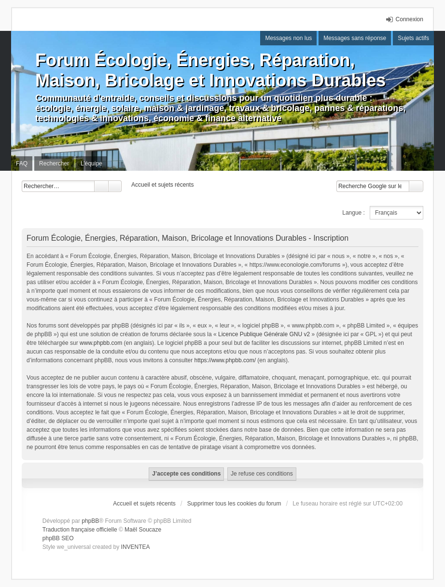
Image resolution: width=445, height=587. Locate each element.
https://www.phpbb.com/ (225, 360)
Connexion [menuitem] (409, 19)
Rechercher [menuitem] (54, 163)
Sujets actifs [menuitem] (413, 38)
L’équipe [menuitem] (91, 163)
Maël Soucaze (143, 529)
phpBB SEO (58, 538)
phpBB (90, 521)
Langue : (353, 212)
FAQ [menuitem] (22, 163)
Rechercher (101, 186)
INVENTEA (135, 547)
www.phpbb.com (101, 343)
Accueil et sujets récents (144, 503)
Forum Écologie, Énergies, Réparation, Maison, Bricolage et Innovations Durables (210, 70)
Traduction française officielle (79, 529)
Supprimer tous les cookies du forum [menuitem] (234, 503)
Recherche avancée (115, 186)
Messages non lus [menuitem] (288, 38)
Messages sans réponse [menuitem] (354, 38)
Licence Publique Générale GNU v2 (264, 334)
